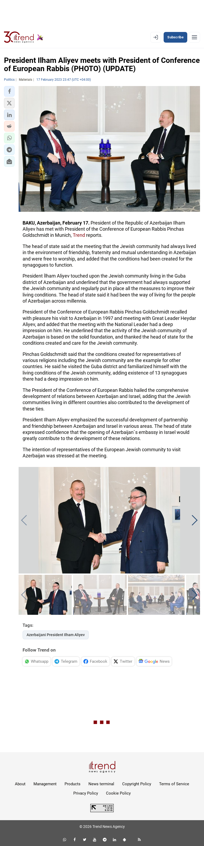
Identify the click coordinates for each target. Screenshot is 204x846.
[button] (9, 91)
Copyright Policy (136, 784)
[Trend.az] (23, 37)
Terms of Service (174, 784)
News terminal (101, 784)
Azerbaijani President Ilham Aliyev (56, 635)
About (20, 784)
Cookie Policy (118, 793)
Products (72, 784)
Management (45, 784)
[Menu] (194, 37)
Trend (79, 235)
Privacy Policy (85, 793)
